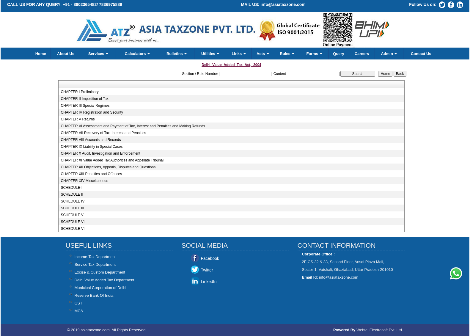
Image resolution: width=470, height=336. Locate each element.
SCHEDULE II (72, 194)
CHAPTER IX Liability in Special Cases (91, 147)
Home (40, 53)
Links (239, 53)
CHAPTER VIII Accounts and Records (91, 140)
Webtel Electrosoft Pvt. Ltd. (379, 330)
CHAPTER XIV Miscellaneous (84, 181)
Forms (314, 53)
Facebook (210, 258)
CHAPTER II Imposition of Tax (85, 99)
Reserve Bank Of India (94, 295)
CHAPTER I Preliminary (79, 92)
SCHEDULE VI (72, 222)
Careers (362, 53)
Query (338, 53)
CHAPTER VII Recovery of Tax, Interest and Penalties (103, 133)
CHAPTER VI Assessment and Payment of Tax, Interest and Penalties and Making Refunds (133, 126)
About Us (65, 53)
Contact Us (421, 53)
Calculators (137, 53)
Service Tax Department (95, 264)
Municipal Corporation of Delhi (100, 287)
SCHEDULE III (72, 208)
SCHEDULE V (72, 215)
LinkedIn (209, 281)
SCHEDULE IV (72, 201)
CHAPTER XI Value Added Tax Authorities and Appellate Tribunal (112, 160)
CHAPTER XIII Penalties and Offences (91, 174)
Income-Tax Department (95, 257)
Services (98, 53)
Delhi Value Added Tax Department (104, 280)
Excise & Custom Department (100, 272)
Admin (389, 53)
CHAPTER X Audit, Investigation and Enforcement (100, 153)
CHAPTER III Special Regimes (85, 105)
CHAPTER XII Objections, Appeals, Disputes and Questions (108, 167)
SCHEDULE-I (71, 188)
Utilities (210, 53)
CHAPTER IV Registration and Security (92, 112)
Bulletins (176, 53)
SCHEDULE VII (73, 229)
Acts (263, 53)
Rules (287, 53)
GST (79, 303)
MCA (79, 311)
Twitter (207, 270)
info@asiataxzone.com (282, 4)
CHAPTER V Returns (78, 119)
